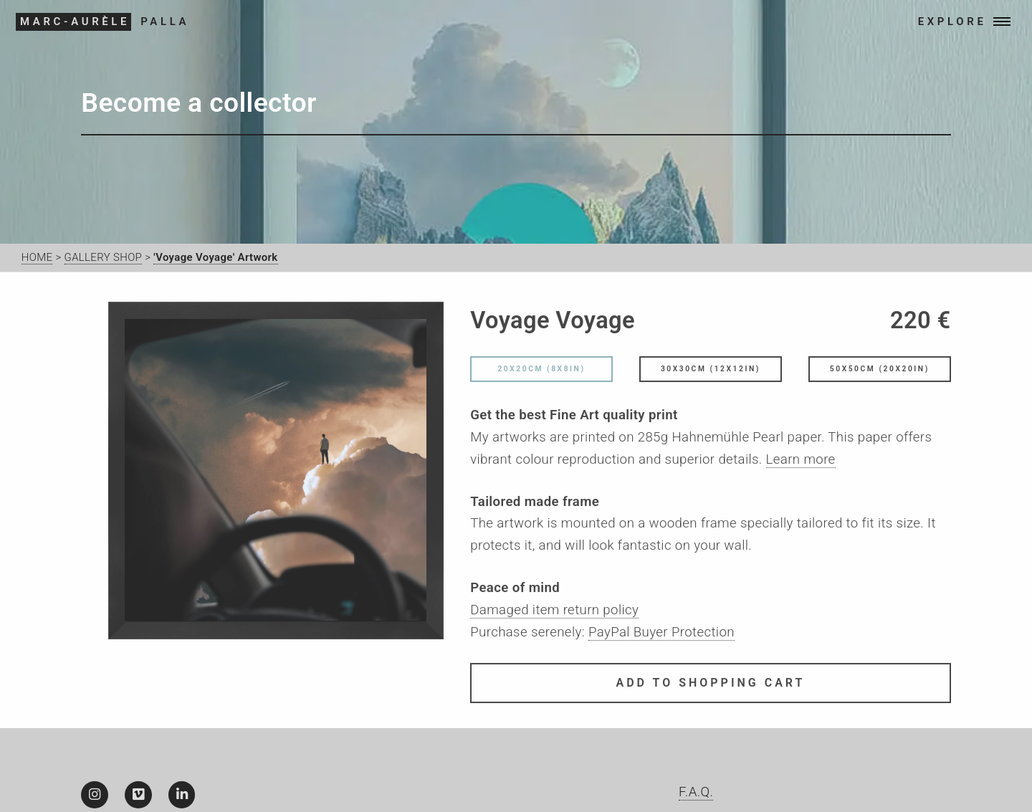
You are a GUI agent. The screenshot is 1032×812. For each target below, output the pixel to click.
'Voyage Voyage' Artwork (215, 257)
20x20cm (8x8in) (541, 371)
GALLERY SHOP (103, 257)
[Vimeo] (138, 795)
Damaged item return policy (554, 613)
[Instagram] (94, 795)
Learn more (801, 462)
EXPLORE (942, 21)
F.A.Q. (696, 792)
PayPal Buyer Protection (661, 634)
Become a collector (198, 102)
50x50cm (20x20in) (880, 371)
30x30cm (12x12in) (710, 371)
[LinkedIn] (181, 795)
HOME (37, 257)
